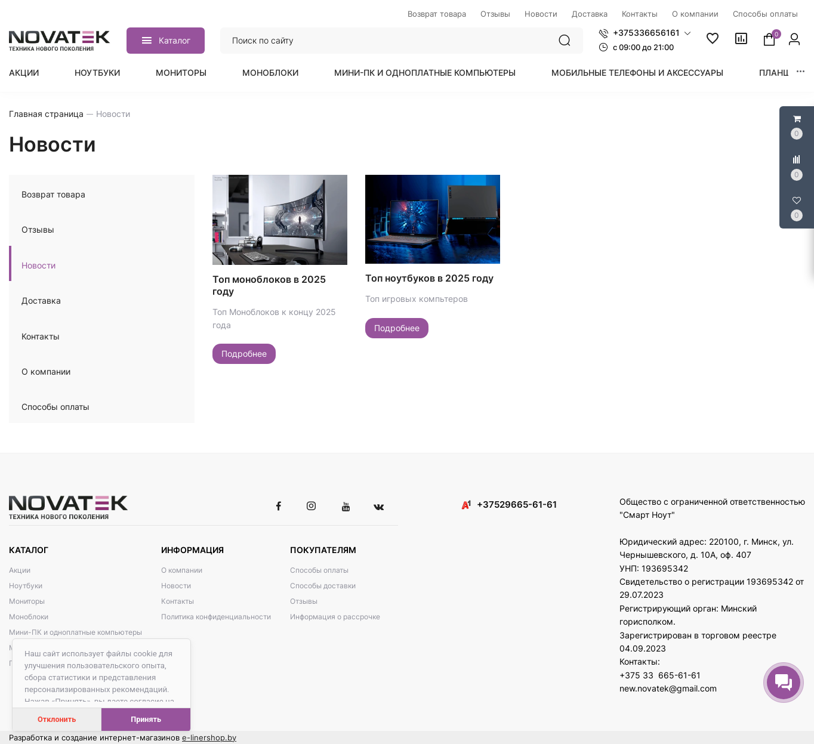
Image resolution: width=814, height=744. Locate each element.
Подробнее (244, 353)
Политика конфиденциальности (216, 616)
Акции (24, 72)
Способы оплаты (55, 407)
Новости (38, 265)
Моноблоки (270, 72)
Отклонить (57, 719)
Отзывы (37, 229)
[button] (645, 32)
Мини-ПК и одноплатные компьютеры (425, 72)
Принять (146, 719)
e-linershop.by (209, 737)
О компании (45, 371)
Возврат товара (53, 194)
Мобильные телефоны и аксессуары (637, 72)
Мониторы (181, 72)
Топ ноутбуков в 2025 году (429, 278)
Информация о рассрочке (335, 616)
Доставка (41, 300)
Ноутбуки (97, 72)
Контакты (40, 336)
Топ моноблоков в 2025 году (269, 285)
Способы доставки (323, 585)
